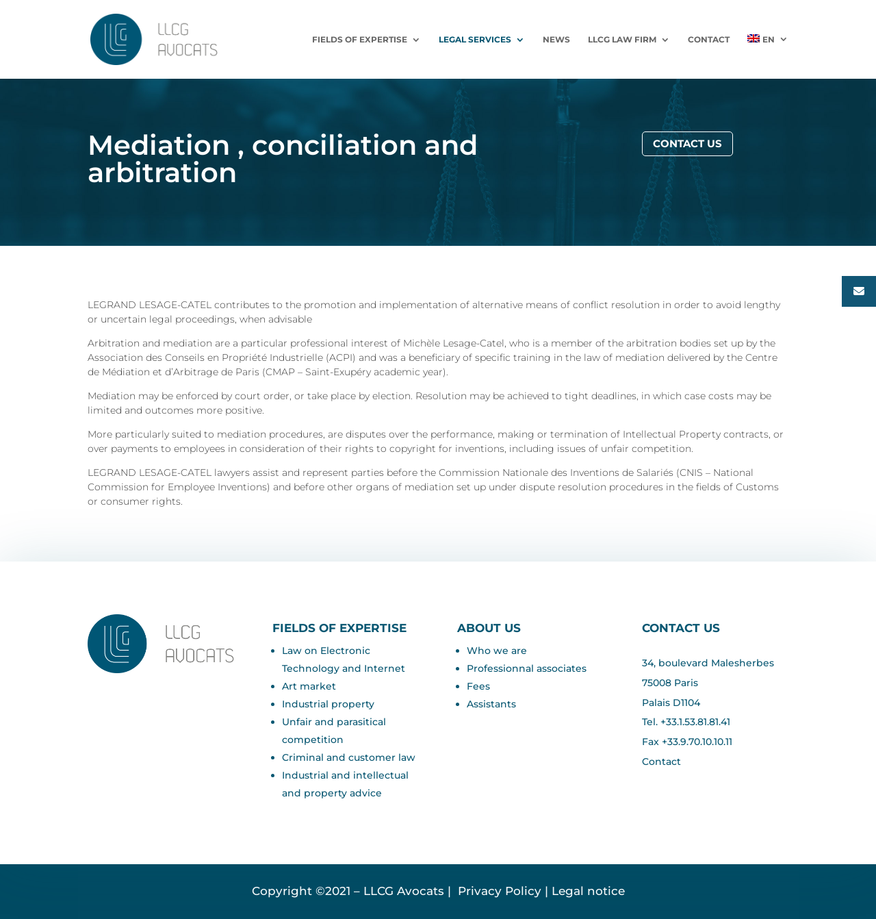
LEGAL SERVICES (475, 40)
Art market (309, 686)
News (556, 40)
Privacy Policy (497, 891)
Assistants (491, 704)
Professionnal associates (527, 668)
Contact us (687, 143)
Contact (709, 40)
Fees (478, 686)
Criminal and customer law (348, 757)
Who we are (497, 650)
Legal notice (588, 891)
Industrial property (328, 704)
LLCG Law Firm (622, 40)
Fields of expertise (359, 40)
